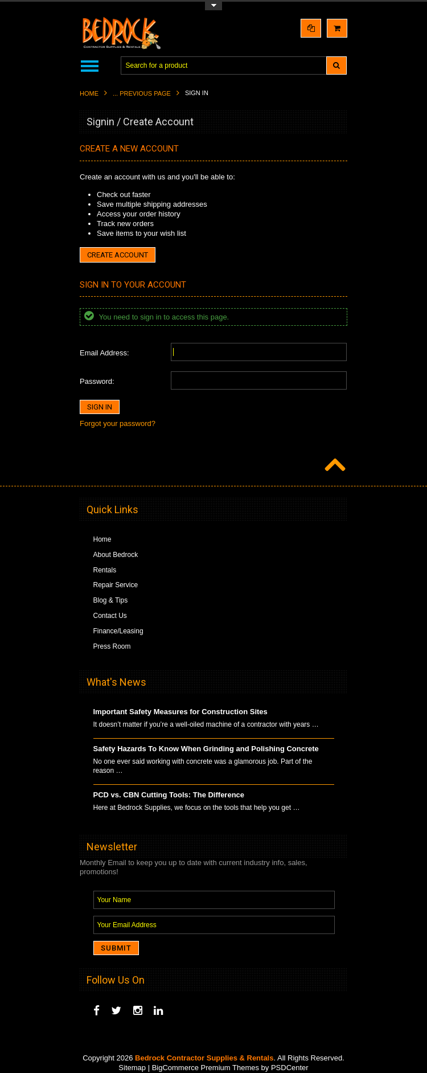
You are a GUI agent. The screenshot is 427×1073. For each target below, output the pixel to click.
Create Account (117, 255)
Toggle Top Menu (213, 6)
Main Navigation (90, 66)
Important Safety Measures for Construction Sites (180, 711)
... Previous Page (142, 93)
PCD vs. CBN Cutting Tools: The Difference (169, 795)
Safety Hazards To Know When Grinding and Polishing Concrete (206, 748)
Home (89, 93)
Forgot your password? (117, 423)
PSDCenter (290, 1067)
